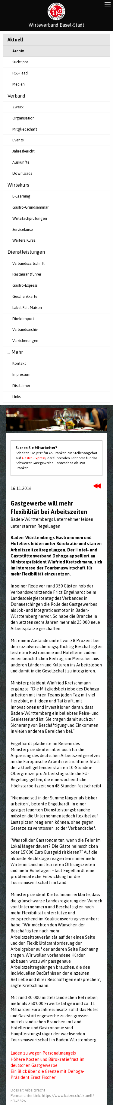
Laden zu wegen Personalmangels (43, 1053)
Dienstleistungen (26, 252)
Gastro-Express (24, 285)
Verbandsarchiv (25, 329)
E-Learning (21, 196)
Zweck (18, 107)
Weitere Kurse (24, 240)
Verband (16, 95)
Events (18, 140)
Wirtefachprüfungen (29, 218)
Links (16, 396)
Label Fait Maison (27, 307)
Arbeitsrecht (35, 1090)
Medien (18, 84)
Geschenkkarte (24, 296)
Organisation (23, 118)
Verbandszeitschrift (28, 263)
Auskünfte (21, 162)
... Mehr (15, 352)
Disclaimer (21, 385)
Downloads (22, 173)
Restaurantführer (26, 274)
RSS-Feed (20, 73)
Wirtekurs (18, 185)
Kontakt (19, 363)
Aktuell (15, 39)
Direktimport (23, 318)
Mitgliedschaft (24, 129)
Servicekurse (22, 229)
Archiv (18, 51)
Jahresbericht (23, 151)
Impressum (21, 374)
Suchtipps (20, 62)
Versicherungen (25, 340)
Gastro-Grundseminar (30, 207)
